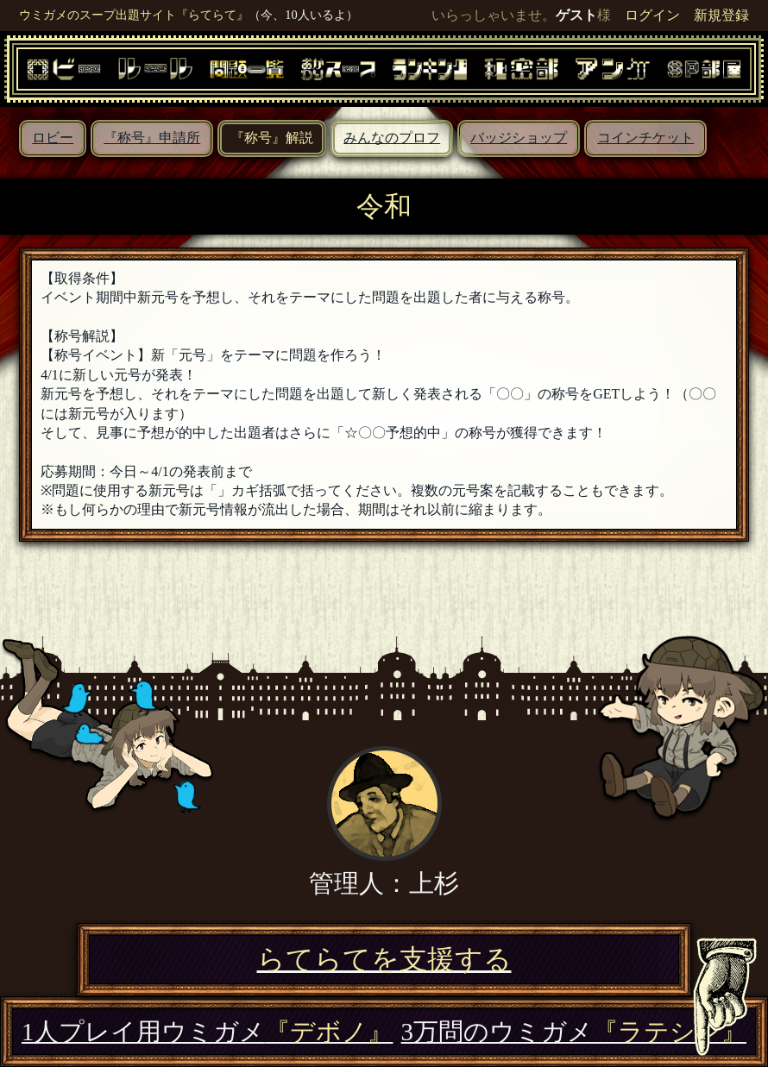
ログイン (652, 15)
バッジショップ (518, 137)
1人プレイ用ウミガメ (207, 1031)
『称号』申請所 (152, 137)
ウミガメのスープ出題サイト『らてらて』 (134, 15)
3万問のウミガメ (573, 1031)
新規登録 (721, 15)
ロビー (52, 137)
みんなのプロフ (391, 137)
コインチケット (645, 137)
